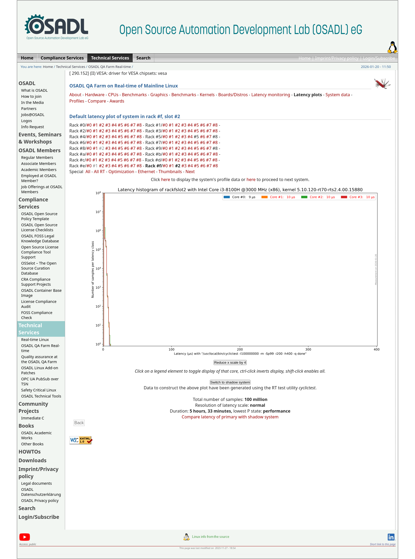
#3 (108, 125)
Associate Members (38, 163)
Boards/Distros (233, 95)
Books (26, 425)
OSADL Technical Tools (41, 396)
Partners (29, 108)
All (87, 171)
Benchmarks (134, 95)
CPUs (113, 95)
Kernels (207, 95)
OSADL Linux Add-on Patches (39, 370)
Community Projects (33, 407)
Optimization (121, 171)
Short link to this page (383, 544)
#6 (127, 125)
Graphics (159, 95)
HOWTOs (30, 451)
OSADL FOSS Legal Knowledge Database (40, 238)
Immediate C (32, 418)
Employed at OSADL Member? (39, 178)
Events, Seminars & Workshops (40, 138)
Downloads (33, 460)
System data (338, 95)
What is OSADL (34, 90)
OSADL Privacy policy (39, 500)
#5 (121, 125)
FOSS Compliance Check (36, 315)
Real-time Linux (35, 339)
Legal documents (36, 483)
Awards (117, 101)
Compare (97, 101)
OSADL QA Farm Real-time (109, 66)
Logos (26, 120)
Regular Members (37, 157)
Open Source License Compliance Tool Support (39, 252)
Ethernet (146, 171)
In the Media (32, 102)
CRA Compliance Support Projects (36, 282)
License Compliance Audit (38, 304)
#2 (102, 125)
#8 (140, 125)
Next (190, 171)
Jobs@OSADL (32, 114)
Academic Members (38, 169)
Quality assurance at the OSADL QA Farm (39, 359)
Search (27, 508)
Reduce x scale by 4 (230, 362)
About (75, 95)
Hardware (95, 95)
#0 (90, 125)
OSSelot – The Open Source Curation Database (38, 268)
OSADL (27, 83)
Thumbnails (170, 171)
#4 (114, 125)
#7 (133, 125)
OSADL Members (40, 150)
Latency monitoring (270, 95)
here (165, 179)
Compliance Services (33, 203)
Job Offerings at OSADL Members (41, 189)
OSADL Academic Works (36, 435)
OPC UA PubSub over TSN (40, 381)
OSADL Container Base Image (41, 293)
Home (305, 58)
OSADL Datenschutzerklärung (41, 492)
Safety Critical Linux (38, 389)
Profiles (76, 101)
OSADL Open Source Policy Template (39, 216)
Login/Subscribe (379, 58)
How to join (31, 96)
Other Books (32, 443)
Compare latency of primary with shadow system (230, 417)
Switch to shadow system (230, 382)
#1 (96, 125)
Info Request (32, 126)
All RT (99, 171)
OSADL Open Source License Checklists (39, 227)
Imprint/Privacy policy (337, 58)
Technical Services (70, 66)
